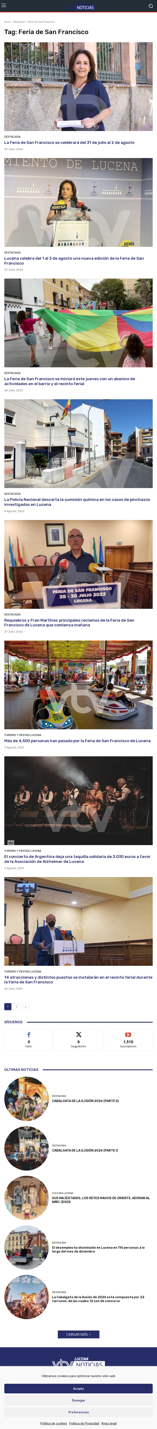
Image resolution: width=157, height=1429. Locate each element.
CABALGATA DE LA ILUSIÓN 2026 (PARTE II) (85, 1101)
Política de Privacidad (84, 1423)
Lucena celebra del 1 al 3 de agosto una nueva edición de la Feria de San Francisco (74, 261)
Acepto (78, 1389)
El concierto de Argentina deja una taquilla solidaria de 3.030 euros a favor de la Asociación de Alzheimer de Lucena (77, 859)
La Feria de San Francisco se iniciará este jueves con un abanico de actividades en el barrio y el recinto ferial (69, 381)
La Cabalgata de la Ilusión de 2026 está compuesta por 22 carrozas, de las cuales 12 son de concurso (98, 1299)
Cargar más (78, 1334)
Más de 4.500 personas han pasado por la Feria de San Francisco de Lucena (77, 740)
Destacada (12, 136)
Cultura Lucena (62, 1193)
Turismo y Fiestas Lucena (22, 735)
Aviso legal (109, 1423)
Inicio (7, 22)
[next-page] (25, 1006)
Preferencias (78, 1412)
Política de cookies (53, 1423)
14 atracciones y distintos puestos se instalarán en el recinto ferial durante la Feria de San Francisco (78, 980)
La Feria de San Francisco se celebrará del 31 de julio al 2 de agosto (69, 142)
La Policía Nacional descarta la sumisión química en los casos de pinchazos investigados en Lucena (77, 502)
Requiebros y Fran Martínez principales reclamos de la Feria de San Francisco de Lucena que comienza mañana (69, 623)
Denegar (78, 1400)
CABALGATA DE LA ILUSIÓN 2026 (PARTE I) (85, 1150)
